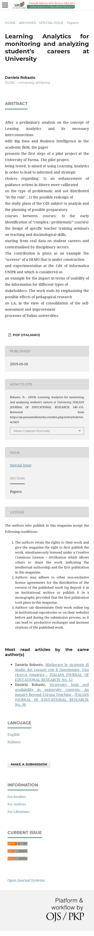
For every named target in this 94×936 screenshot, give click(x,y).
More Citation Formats (32, 431)
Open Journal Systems (26, 880)
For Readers (17, 796)
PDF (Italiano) (26, 335)
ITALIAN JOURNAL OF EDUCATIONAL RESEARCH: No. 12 (52, 677)
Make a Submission (29, 764)
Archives (27, 23)
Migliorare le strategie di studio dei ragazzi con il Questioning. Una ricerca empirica (52, 669)
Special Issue (51, 23)
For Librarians (19, 811)
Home (10, 23)
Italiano (14, 742)
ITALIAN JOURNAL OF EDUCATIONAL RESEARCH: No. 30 (52, 699)
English (14, 734)
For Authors (17, 804)
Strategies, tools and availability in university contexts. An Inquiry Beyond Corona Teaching (52, 689)
